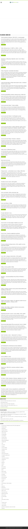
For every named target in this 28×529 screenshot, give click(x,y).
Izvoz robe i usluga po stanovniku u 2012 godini (11, 256)
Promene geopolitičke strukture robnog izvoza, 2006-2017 (13, 94)
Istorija (2, 481)
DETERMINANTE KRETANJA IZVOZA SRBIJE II (11, 345)
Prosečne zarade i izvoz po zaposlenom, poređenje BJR (13, 389)
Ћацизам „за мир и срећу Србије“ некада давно (7, 403)
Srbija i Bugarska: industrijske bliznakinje (9, 70)
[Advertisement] (14, 11)
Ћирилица (3, 508)
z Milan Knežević (4, 505)
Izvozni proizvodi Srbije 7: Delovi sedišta (9, 105)
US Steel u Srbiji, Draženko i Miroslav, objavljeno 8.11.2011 (13, 378)
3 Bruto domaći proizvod (5, 453)
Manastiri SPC (4, 487)
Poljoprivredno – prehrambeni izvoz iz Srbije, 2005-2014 (13, 171)
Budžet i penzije (4, 471)
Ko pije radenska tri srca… (6, 212)
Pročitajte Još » (3, 44)
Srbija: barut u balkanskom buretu (8, 149)
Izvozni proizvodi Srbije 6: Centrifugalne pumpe (11, 116)
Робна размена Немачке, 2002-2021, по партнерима (12, 37)
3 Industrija (3, 456)
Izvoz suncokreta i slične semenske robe (9, 192)
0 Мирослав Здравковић (5, 440)
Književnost (3, 486)
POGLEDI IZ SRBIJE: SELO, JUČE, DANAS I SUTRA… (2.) (9, 405)
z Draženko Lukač (4, 502)
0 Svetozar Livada (4, 437)
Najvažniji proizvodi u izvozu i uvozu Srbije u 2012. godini (13, 313)
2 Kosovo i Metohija (4, 447)
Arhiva (2, 465)
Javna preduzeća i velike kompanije (6, 483)
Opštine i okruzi (4, 490)
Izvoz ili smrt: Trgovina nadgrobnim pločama (10, 233)
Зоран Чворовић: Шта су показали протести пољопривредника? (10, 414)
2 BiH (2, 443)
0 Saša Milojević (4, 435)
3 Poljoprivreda (4, 459)
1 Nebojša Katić (4, 441)
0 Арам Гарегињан (4, 438)
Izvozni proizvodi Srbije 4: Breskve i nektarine (10, 138)
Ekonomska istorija (4, 477)
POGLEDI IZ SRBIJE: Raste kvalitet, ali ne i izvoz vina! (8, 400)
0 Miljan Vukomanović (5, 431)
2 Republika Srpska (4, 449)
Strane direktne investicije (5, 499)
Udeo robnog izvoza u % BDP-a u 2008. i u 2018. (11, 48)
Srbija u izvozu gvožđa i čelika (7, 266)
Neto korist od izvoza (5, 160)
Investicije (3, 480)
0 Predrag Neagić (4, 434)
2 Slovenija (3, 450)
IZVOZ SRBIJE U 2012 (6, 356)
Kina (2, 484)
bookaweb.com (4, 468)
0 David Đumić (4, 428)
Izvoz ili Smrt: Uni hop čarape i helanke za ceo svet (12, 222)
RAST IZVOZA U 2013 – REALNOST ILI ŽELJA (11, 335)
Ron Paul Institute (4, 496)
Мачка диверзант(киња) (4, 402)
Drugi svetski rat (4, 475)
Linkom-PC (20, 527)
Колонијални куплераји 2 (4, 406)
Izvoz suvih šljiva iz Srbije (6, 203)
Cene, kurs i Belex (4, 472)
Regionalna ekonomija (5, 493)
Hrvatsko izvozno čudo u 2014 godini (9, 181)
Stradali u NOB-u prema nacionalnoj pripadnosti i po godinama (14, 420)
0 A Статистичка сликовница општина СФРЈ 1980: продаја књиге (11, 425)
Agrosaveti (3, 462)
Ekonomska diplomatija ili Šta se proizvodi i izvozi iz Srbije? (13, 324)
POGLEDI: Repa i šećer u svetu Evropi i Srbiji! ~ (7, 416)
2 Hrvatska (3, 446)
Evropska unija (4, 478)
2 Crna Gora (3, 444)
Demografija (3, 474)
